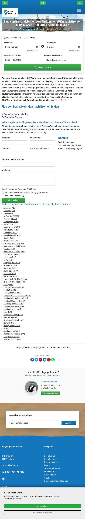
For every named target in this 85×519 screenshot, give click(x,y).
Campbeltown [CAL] (12, 235)
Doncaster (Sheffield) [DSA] (14, 246)
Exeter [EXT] (8, 260)
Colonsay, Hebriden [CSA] (14, 243)
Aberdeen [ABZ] (10, 208)
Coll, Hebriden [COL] (11, 241)
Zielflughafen (51, 42)
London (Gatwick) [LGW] (13, 304)
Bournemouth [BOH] (12, 227)
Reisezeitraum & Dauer (12, 55)
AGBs (46, 478)
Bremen (66, 29)
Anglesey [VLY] (9, 213)
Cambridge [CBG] (10, 233)
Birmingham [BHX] (11, 222)
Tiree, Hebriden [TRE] (12, 337)
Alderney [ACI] (9, 211)
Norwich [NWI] (9, 323)
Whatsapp (53, 360)
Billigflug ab (49, 456)
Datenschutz (50, 475)
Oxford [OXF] (9, 328)
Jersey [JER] (8, 285)
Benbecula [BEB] (10, 219)
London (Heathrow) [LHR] (14, 306)
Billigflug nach (38, 29)
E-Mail (49, 360)
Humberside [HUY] (11, 271)
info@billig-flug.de (73, 148)
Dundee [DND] (9, 249)
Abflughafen (8, 42)
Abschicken (13, 200)
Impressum (49, 471)
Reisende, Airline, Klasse (53, 55)
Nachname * (35, 137)
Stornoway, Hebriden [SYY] (14, 334)
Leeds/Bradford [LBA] (12, 293)
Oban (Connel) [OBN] (12, 326)
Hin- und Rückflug (13, 38)
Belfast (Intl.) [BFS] (11, 216)
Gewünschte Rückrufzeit (13, 159)
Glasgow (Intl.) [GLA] (12, 263)
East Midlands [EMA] (12, 254)
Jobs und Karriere (52, 468)
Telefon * (6, 148)
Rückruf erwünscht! (50, 393)
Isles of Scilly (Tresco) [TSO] (14, 282)
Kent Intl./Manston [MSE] (14, 287)
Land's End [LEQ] (10, 290)
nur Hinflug (30, 38)
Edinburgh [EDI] (10, 257)
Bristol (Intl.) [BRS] (11, 230)
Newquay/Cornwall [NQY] (14, 320)
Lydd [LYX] (8, 312)
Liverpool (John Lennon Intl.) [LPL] (17, 296)
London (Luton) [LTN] (12, 309)
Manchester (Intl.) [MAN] (13, 315)
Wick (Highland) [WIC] (12, 339)
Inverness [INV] (10, 274)
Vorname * (6, 137)
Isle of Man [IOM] (10, 276)
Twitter (36, 360)
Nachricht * (7, 170)
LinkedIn (44, 360)
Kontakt (47, 465)
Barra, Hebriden (53, 29)
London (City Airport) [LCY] (14, 301)
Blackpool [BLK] (10, 224)
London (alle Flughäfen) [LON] (16, 298)
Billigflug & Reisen (23, 29)
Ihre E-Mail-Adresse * (39, 148)
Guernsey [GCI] (10, 268)
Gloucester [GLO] (10, 265)
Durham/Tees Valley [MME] (14, 252)
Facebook (32, 360)
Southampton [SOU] (12, 331)
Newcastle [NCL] (10, 317)
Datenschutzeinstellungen (56, 481)
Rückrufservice (51, 462)
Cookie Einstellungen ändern (42, 512)
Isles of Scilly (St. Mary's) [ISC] (15, 279)
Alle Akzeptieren (42, 506)
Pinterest (40, 360)
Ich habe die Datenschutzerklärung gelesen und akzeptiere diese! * (26, 194)
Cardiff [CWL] (9, 238)
